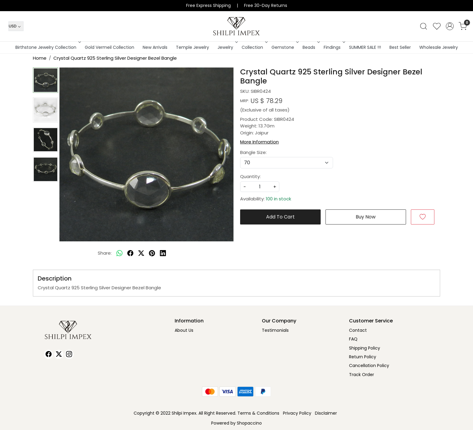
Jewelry (227, 47)
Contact (358, 330)
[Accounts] (449, 26)
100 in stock (278, 199)
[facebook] (130, 253)
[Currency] (16, 26)
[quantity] (259, 186)
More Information (259, 142)
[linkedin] (162, 253)
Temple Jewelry (192, 47)
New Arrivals (155, 47)
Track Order (361, 375)
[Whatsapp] (119, 253)
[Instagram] (69, 354)
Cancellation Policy (369, 366)
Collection (254, 47)
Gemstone (284, 47)
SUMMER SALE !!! (365, 47)
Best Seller (400, 47)
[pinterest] (152, 253)
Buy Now (366, 216)
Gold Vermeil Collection (109, 47)
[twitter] (141, 253)
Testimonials (275, 330)
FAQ (353, 339)
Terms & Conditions (258, 413)
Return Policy (362, 357)
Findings (334, 47)
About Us (184, 330)
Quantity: (250, 176)
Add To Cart (280, 216)
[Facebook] (48, 354)
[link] (423, 26)
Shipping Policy (364, 348)
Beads (311, 47)
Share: (105, 253)
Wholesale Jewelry (438, 47)
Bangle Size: (253, 152)
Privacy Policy (297, 413)
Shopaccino (249, 423)
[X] (58, 354)
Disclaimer (326, 413)
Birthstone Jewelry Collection (47, 47)
